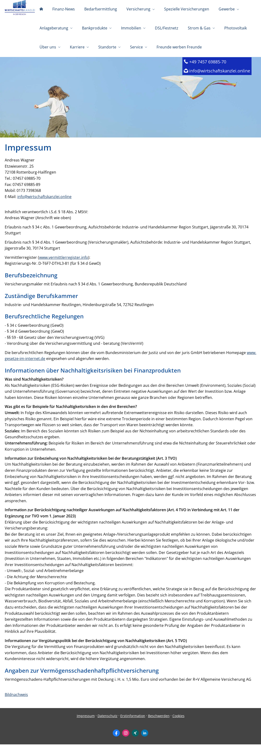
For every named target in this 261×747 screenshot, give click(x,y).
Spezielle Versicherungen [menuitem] (186, 9)
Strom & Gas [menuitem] (199, 28)
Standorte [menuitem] (107, 47)
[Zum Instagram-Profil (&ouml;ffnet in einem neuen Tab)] (125, 735)
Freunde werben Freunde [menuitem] (179, 47)
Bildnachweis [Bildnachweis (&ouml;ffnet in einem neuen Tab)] (16, 697)
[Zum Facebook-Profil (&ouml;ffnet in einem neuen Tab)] (116, 735)
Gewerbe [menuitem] (227, 9)
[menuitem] (41, 9)
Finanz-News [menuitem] (63, 9)
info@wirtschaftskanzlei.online (219, 73)
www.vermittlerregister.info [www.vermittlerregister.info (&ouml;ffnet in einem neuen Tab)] (63, 260)
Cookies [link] (178, 718)
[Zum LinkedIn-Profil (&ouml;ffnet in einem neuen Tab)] (144, 735)
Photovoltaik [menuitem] (235, 28)
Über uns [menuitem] (48, 47)
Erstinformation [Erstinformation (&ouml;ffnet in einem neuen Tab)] (132, 718)
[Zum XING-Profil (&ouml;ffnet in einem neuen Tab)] (135, 735)
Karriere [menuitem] (77, 47)
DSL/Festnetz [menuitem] (166, 28)
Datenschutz (107, 718)
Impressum (86, 718)
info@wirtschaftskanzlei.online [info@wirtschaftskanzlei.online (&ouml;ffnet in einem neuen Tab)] (44, 199)
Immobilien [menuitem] (131, 28)
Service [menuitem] (136, 47)
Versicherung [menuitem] (138, 9)
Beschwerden (159, 718)
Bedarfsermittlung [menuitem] (100, 9)
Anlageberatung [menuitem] (54, 28)
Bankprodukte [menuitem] (94, 28)
